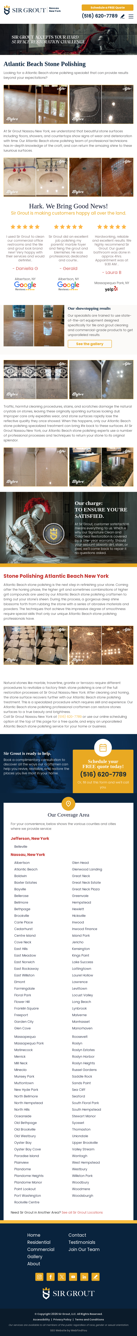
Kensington (81, 949)
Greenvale (80, 896)
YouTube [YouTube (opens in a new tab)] (73, 1277)
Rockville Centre (26, 1202)
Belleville (20, 846)
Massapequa (25, 1036)
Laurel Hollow (82, 975)
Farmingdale (24, 988)
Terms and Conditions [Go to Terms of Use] (89, 1319)
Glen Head (80, 862)
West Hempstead (86, 1162)
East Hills (21, 949)
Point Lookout (25, 1189)
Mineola (20, 1070)
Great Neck (81, 876)
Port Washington (27, 1195)
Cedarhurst (23, 929)
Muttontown (24, 1083)
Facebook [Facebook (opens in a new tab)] (51, 1277)
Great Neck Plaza (86, 889)
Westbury (79, 1169)
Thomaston (81, 1129)
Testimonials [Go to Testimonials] (81, 1242)
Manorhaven (82, 1028)
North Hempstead (28, 1103)
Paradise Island (26, 1156)
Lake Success (82, 962)
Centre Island (25, 935)
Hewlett (78, 909)
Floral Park (22, 995)
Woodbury (80, 1182)
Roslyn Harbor (83, 1056)
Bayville (20, 889)
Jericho (77, 942)
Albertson (22, 862)
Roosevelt (80, 1036)
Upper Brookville (85, 1142)
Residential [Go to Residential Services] (38, 1242)
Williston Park (82, 1175)
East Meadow (25, 955)
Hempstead (81, 902)
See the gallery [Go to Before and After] (89, 343)
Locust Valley (82, 995)
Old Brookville (24, 1129)
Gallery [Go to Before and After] (34, 1257)
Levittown (79, 988)
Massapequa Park (29, 1043)
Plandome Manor (28, 1182)
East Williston (24, 975)
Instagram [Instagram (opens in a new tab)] (39, 1277)
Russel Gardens (84, 1070)
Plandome (22, 1169)
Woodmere (81, 1189)
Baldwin (20, 876)
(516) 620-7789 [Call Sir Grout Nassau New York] (100, 16)
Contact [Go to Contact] (77, 1235)
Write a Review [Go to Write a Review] (122, 16)
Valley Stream (83, 1149)
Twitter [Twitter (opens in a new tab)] (62, 1277)
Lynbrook (79, 1008)
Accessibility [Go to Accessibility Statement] (41, 1319)
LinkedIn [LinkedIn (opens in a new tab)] (84, 1277)
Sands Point (81, 1083)
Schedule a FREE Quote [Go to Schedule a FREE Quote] (108, 8)
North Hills (22, 1109)
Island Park (81, 935)
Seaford (78, 1096)
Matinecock (23, 1050)
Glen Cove (22, 1028)
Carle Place (23, 922)
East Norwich (24, 962)
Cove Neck (22, 942)
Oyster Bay (23, 1142)
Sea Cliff (78, 1089)
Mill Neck (20, 1063)
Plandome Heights (29, 1175)
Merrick (20, 1056)
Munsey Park (24, 1076)
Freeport (21, 1015)
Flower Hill (22, 1001)
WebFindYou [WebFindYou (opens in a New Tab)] (79, 1330)
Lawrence (80, 982)
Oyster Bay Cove (27, 1149)
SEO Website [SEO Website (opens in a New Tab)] (58, 1330)
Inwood (78, 922)
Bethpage (22, 909)
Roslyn (77, 1043)
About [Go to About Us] (33, 1264)
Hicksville (79, 915)
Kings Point (80, 955)
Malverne (79, 1015)
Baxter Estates (25, 882)
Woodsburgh (82, 1195)
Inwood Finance (84, 929)
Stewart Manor (84, 1116)
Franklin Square (26, 1008)
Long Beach (81, 1001)
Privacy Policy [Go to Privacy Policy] (62, 1319)
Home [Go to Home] (33, 1235)
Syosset (78, 1122)
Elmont (19, 982)
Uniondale (80, 1136)
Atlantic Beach (25, 869)
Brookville (21, 915)
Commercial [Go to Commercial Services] (40, 1249)
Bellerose (21, 896)
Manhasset (81, 1021)
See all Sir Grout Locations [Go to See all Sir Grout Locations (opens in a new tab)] (82, 1212)
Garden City (24, 1021)
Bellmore (21, 902)
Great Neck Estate (86, 882)
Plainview (21, 1162)
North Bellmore (26, 1096)
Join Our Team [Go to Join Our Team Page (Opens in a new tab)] (84, 1249)
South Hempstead (86, 1109)
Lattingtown (81, 968)
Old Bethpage (25, 1122)
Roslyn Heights (83, 1063)
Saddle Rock (82, 1076)
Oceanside (22, 1116)
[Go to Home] (34, 11)
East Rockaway (26, 968)
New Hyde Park (26, 1089)
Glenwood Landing (87, 869)
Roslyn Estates (83, 1050)
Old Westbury (25, 1136)
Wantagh (79, 1156)
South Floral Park (85, 1103)
